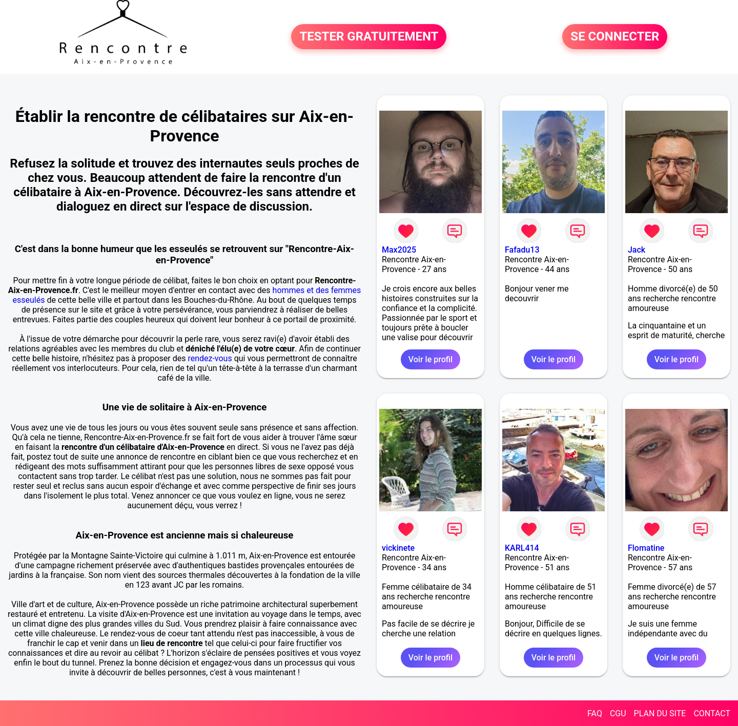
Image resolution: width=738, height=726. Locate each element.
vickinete (398, 548)
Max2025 (399, 250)
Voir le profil (430, 359)
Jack (636, 250)
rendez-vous (210, 358)
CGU (618, 713)
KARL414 (522, 548)
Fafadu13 (522, 250)
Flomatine (646, 548)
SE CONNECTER (614, 37)
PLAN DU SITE (660, 713)
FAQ (594, 713)
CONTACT (711, 713)
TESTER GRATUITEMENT (368, 37)
